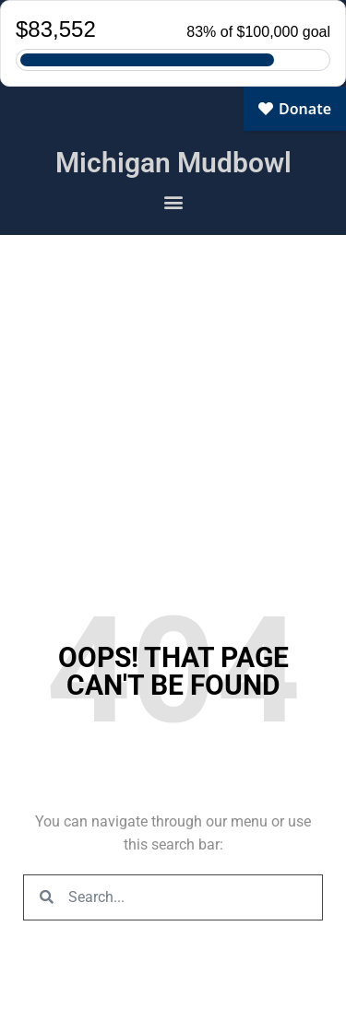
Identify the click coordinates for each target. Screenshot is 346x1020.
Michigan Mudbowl (173, 163)
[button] (173, 201)
